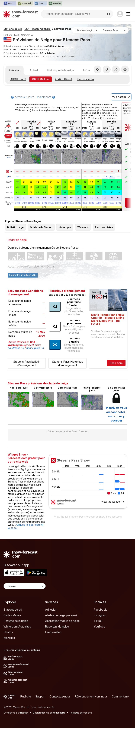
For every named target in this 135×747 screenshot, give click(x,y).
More (9, 176)
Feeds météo (53, 651)
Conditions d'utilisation (16, 731)
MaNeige (9, 656)
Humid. (9, 216)
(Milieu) (40, 97)
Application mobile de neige (62, 639)
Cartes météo (85, 97)
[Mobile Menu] (128, 14)
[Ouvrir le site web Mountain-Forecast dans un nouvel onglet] (25, 3)
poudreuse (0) (16, 366)
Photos (8, 651)
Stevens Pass (63, 47)
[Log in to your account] (120, 14)
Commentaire (120, 715)
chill (9, 211)
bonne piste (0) (35, 366)
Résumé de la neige (16, 639)
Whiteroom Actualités (17, 645)
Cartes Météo (12, 634)
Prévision (14, 89)
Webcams (83, 245)
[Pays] (86, 49)
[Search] (109, 14)
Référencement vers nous (91, 715)
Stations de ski (13, 47)
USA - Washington (37, 47)
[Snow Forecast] (21, 13)
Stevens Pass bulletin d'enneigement (26, 382)
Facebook (100, 628)
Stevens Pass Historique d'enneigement (67, 382)
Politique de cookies (81, 731)
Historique (65, 245)
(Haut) (18, 97)
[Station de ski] (114, 49)
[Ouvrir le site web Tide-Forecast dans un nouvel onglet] (40, 3)
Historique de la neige (60, 89)
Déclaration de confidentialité (49, 731)
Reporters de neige (57, 645)
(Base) (63, 97)
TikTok (98, 639)
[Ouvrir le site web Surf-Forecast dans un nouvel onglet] (10, 3)
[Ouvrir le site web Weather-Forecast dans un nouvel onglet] (55, 3)
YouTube (99, 645)
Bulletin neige (15, 245)
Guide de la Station (41, 245)
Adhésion (51, 628)
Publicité (25, 715)
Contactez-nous (60, 715)
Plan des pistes (104, 245)
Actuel (34, 89)
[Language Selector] (25, 605)
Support (40, 715)
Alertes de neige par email (61, 634)
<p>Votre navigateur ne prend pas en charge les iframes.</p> (88, 502)
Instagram (100, 634)
